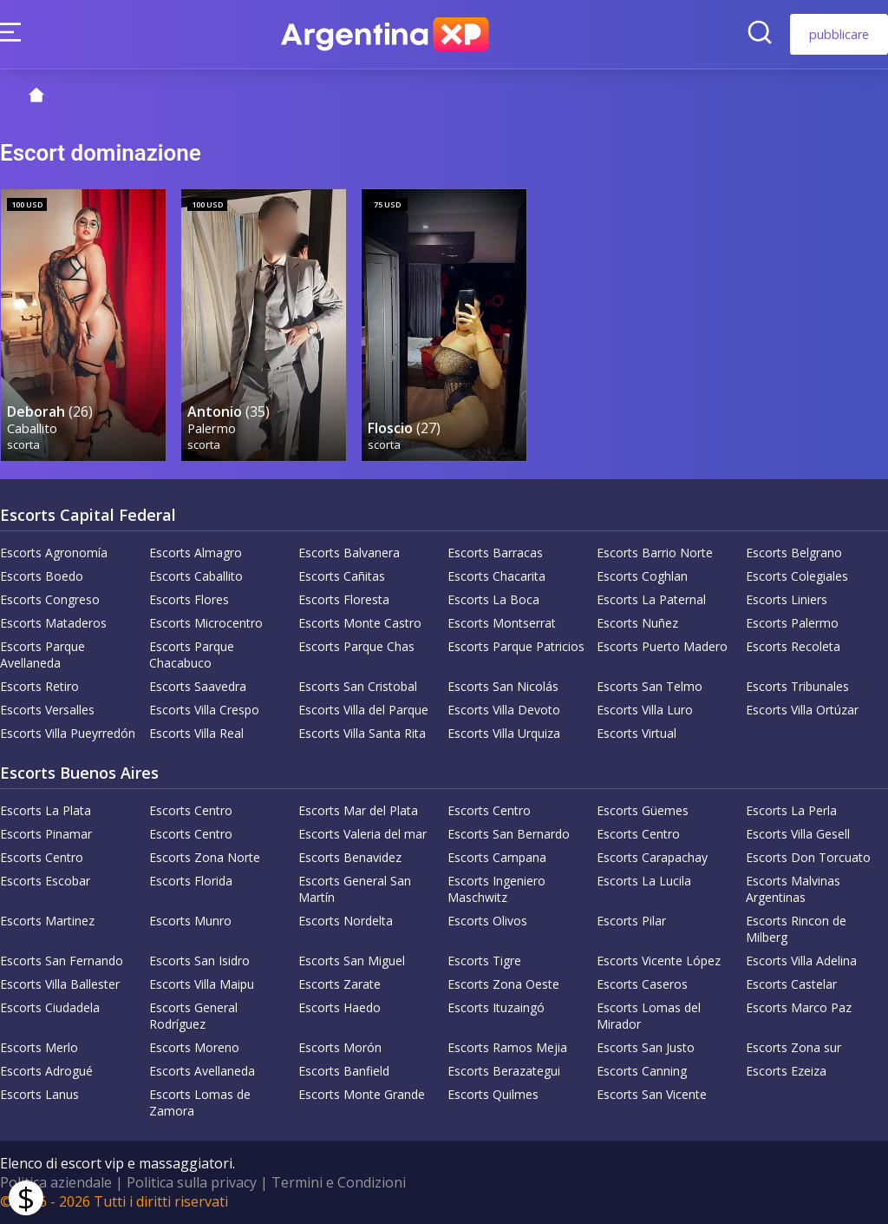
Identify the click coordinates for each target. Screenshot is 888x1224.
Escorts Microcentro (206, 623)
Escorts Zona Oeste (503, 984)
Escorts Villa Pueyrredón (67, 733)
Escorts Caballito (196, 576)
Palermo (211, 428)
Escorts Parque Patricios (515, 646)
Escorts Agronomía (54, 552)
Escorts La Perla (791, 810)
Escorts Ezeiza (786, 1071)
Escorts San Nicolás (502, 686)
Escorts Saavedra (197, 686)
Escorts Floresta (343, 599)
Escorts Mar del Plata (358, 810)
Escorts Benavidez (350, 857)
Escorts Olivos (487, 920)
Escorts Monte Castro (359, 623)
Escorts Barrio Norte (655, 552)
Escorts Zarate (339, 984)
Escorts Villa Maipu (201, 984)
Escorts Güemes (643, 810)
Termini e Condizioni (338, 1182)
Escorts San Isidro (199, 960)
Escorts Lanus (39, 1094)
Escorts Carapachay (652, 857)
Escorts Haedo (339, 1007)
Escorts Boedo (41, 576)
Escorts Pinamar (46, 834)
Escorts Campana (496, 857)
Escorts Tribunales (797, 686)
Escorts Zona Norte (204, 857)
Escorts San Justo (646, 1047)
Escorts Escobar (45, 880)
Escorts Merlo (39, 1047)
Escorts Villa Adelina (801, 960)
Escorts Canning (642, 1071)
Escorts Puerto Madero (662, 646)
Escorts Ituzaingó (496, 1007)
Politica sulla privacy (192, 1182)
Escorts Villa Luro (645, 709)
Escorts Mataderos (53, 623)
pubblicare (839, 34)
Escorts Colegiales (797, 576)
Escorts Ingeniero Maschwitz (496, 888)
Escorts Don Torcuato (808, 857)
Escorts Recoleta (793, 646)
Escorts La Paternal (651, 599)
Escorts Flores (189, 599)
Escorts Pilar (631, 920)
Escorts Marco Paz (799, 1007)
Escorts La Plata (45, 810)
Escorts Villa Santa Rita (362, 733)
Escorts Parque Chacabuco (191, 654)
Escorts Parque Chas (356, 646)
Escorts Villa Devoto (503, 709)
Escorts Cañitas (341, 576)
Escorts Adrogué (46, 1071)
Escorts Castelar (791, 984)
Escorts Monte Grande (361, 1094)
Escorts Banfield (343, 1071)
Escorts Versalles (47, 709)
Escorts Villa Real (196, 733)
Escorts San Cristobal (357, 686)
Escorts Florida (190, 880)
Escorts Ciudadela (50, 1007)
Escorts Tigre (484, 960)
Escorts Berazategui (503, 1071)
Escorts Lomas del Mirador (649, 1015)
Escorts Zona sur (793, 1047)
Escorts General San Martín (354, 888)
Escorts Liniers (786, 599)
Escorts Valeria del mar (362, 834)
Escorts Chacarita (496, 576)
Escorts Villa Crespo (204, 709)
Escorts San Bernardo (508, 834)
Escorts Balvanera (349, 552)
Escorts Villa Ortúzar (802, 709)
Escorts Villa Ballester (60, 984)
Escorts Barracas (495, 552)
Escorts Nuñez (637, 623)
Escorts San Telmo (649, 686)
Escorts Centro (190, 810)
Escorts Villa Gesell (798, 834)
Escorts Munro (190, 920)
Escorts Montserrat (501, 623)
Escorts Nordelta (345, 920)
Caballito (32, 428)
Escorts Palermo (792, 623)
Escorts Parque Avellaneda (42, 654)
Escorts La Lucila (644, 880)
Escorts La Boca (493, 599)
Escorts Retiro (39, 686)
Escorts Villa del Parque (363, 709)
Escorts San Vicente (652, 1094)
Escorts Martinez (47, 920)
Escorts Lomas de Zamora (200, 1102)
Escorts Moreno (194, 1047)
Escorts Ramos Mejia (507, 1047)
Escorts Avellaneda (202, 1071)
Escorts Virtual (636, 733)
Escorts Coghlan (642, 576)
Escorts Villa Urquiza (503, 733)
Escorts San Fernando (61, 960)
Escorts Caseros (642, 984)
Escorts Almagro (195, 552)
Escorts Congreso (50, 599)
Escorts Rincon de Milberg (796, 928)
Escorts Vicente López (659, 960)
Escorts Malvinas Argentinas (793, 888)
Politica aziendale (56, 1182)
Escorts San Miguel (351, 960)
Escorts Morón (340, 1047)
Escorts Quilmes (493, 1094)
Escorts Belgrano (794, 552)
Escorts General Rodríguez (193, 1015)
